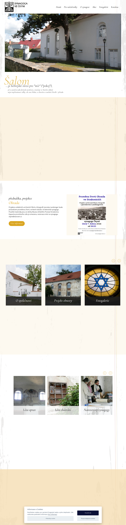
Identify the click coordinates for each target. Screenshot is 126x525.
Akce (94, 7)
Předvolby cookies (50, 518)
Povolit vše (88, 513)
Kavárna (114, 7)
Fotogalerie (103, 7)
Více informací (16, 223)
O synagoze (84, 7)
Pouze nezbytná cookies (88, 518)
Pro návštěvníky (70, 7)
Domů (58, 7)
